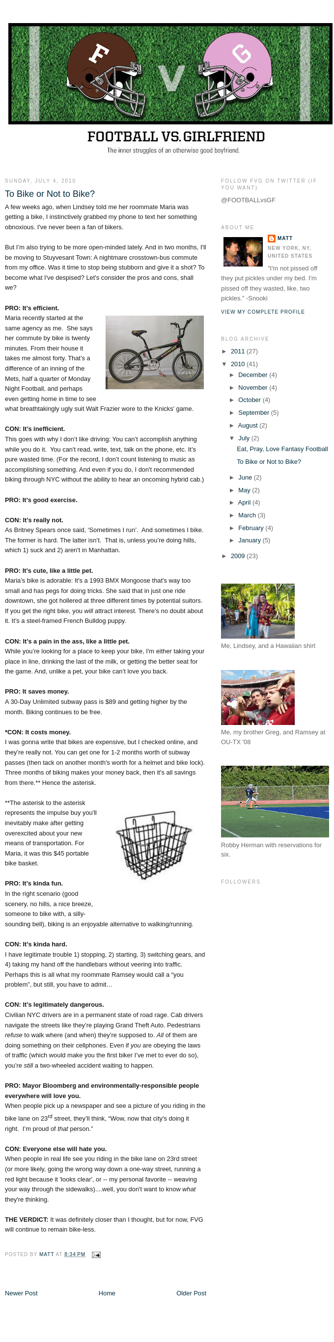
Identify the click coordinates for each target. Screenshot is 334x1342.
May (245, 490)
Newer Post (21, 1293)
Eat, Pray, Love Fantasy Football (282, 449)
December (253, 374)
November (253, 387)
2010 (239, 364)
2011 (239, 351)
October (250, 399)
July (244, 438)
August (249, 425)
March (247, 515)
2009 (239, 556)
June (245, 477)
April (245, 502)
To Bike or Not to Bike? (269, 461)
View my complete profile (263, 312)
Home (107, 1293)
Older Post (191, 1293)
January (250, 540)
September (254, 412)
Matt (285, 238)
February (251, 528)
